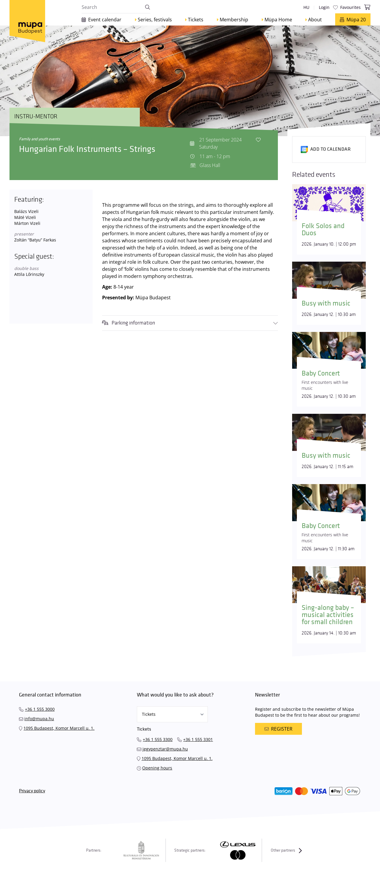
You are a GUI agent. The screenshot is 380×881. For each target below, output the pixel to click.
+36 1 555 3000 (40, 709)
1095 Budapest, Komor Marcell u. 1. (58, 728)
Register (278, 729)
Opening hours (157, 768)
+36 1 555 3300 (157, 739)
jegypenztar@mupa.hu (165, 749)
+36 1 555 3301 (198, 739)
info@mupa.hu (39, 718)
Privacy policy (32, 791)
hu (306, 7)
